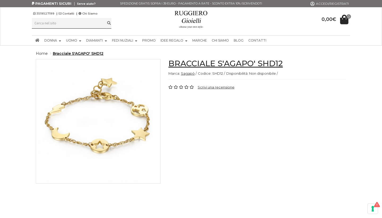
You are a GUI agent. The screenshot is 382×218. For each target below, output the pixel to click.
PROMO (149, 40)
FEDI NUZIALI (124, 40)
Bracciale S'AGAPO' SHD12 (78, 53)
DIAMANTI (96, 40)
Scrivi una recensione (216, 87)
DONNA (52, 40)
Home (42, 53)
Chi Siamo (88, 13)
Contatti (66, 13)
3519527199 (44, 13)
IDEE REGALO (174, 40)
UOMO (73, 40)
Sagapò (188, 73)
